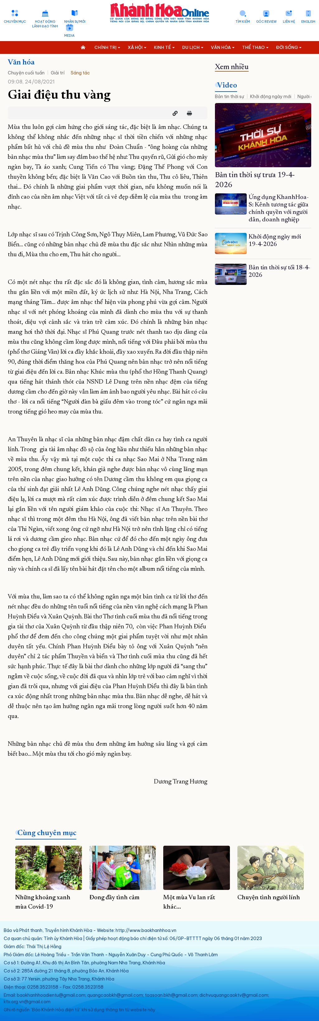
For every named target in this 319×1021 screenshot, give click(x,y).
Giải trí (57, 73)
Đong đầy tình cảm (114, 898)
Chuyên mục (15, 22)
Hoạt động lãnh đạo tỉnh (45, 24)
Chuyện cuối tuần (26, 73)
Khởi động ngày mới (270, 96)
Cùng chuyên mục (46, 833)
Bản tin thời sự (229, 96)
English (308, 22)
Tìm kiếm (243, 22)
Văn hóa (21, 62)
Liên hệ (289, 22)
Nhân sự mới (74, 22)
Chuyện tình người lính (268, 898)
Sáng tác (80, 73)
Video (227, 85)
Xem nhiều (232, 67)
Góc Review (266, 22)
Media (69, 36)
